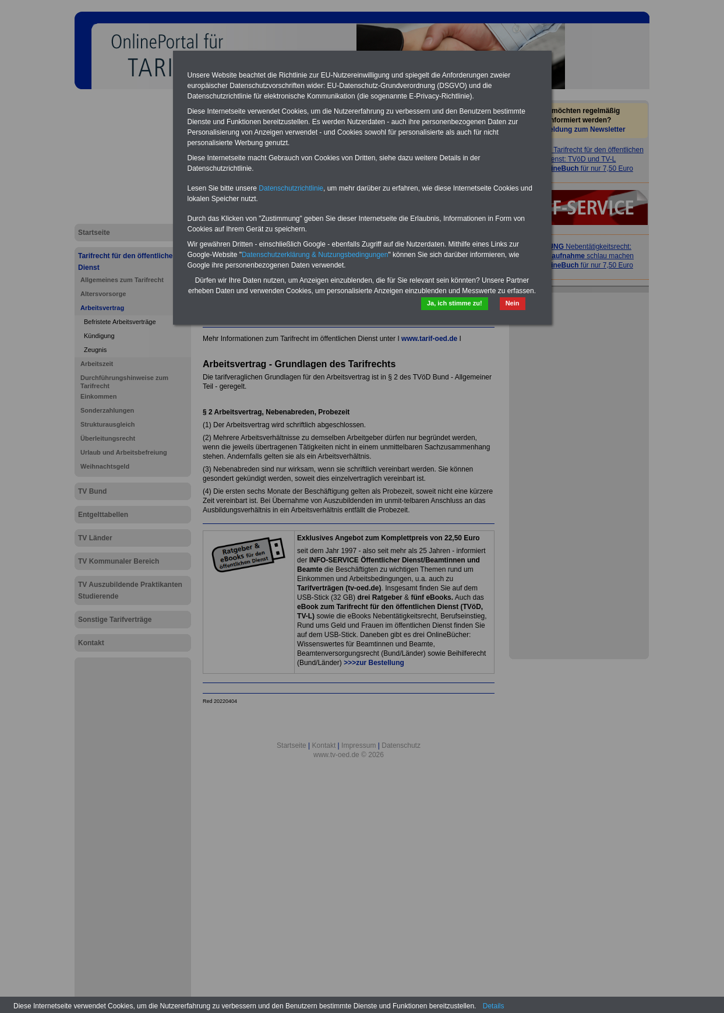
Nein (513, 303)
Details (493, 1006)
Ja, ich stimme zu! (454, 303)
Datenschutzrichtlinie (291, 188)
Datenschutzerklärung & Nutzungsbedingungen (315, 255)
